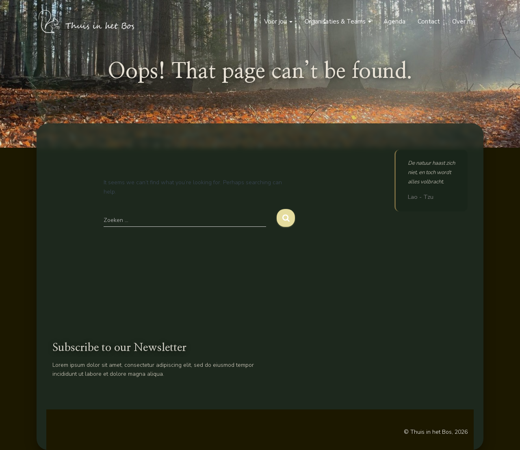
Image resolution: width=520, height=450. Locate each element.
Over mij (463, 21)
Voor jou (278, 21)
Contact (429, 21)
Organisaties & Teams (338, 21)
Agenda (394, 21)
